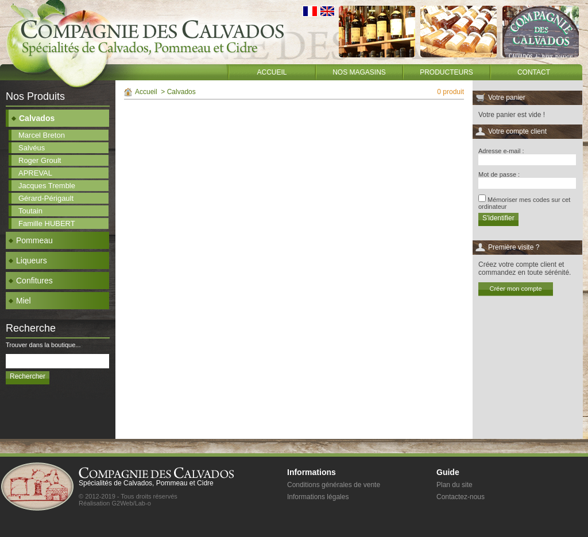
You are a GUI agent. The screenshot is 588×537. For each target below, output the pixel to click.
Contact (533, 72)
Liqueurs (28, 260)
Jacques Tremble (46, 185)
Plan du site (454, 485)
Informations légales (318, 497)
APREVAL (35, 173)
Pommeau (31, 240)
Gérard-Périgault (46, 198)
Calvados (33, 118)
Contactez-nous (460, 497)
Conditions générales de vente (333, 485)
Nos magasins (359, 72)
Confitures (31, 280)
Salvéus (31, 147)
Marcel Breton (41, 135)
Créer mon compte (515, 288)
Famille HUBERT (46, 223)
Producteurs (446, 72)
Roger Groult (39, 160)
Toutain (30, 211)
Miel (20, 300)
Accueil (272, 72)
